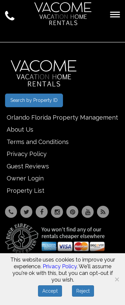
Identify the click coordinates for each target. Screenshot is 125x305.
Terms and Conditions (38, 141)
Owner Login (25, 178)
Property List (25, 190)
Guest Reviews (28, 166)
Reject (83, 291)
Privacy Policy (27, 153)
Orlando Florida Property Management (62, 117)
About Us (20, 129)
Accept (50, 291)
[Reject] (116, 279)
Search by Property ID (34, 100)
